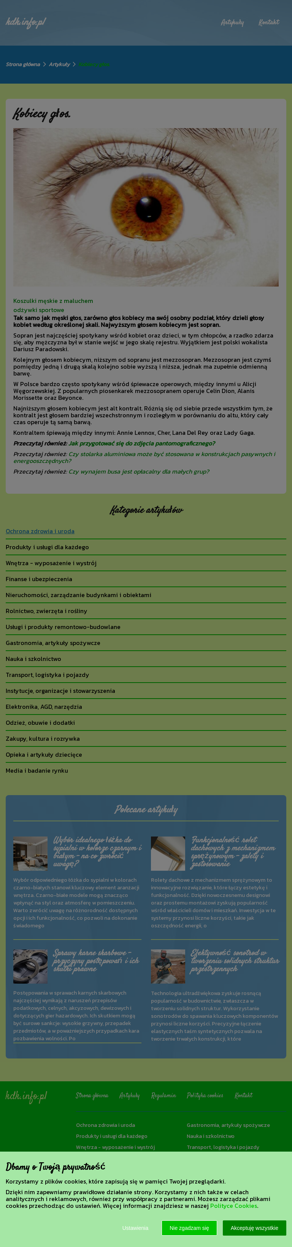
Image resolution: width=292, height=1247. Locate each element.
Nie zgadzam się (189, 1228)
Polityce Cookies (233, 1205)
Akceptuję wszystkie (254, 1228)
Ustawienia (135, 1228)
